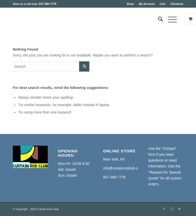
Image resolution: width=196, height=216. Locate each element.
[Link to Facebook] (164, 209)
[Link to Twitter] (179, 209)
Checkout (176, 3)
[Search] (158, 19)
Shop (130, 3)
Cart (162, 3)
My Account (147, 3)
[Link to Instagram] (172, 209)
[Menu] (170, 19)
